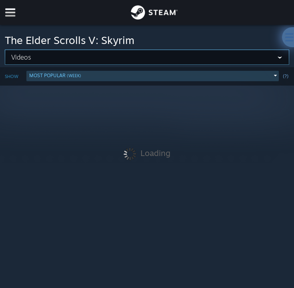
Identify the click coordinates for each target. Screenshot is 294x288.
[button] (152, 76)
